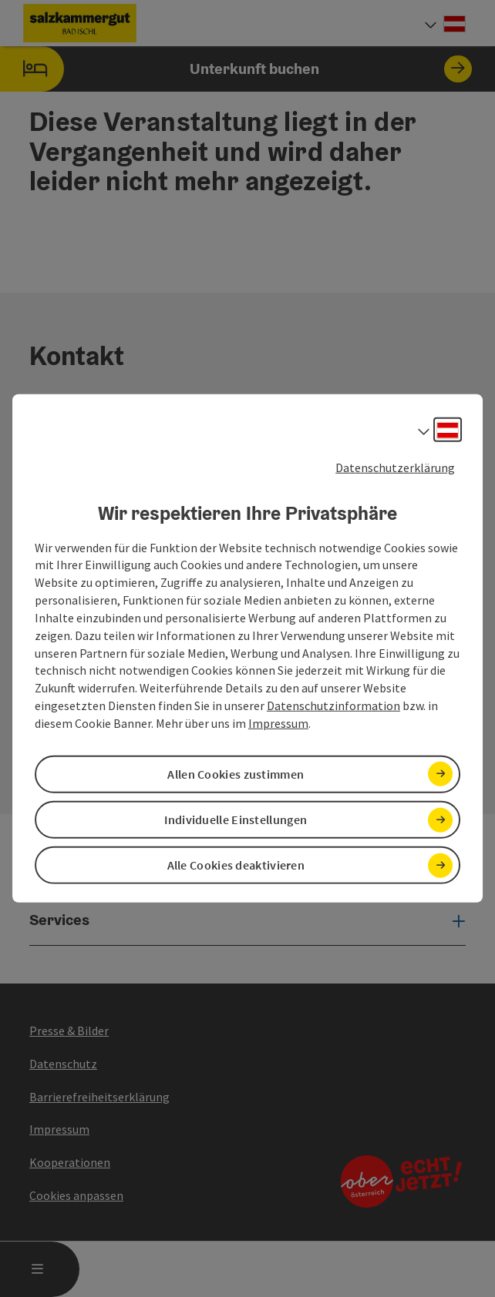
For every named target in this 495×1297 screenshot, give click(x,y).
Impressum (278, 723)
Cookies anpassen (76, 1195)
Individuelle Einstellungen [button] (235, 819)
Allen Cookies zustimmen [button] (235, 774)
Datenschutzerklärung (395, 467)
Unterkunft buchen (236, 69)
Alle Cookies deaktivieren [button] (236, 865)
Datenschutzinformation (333, 705)
